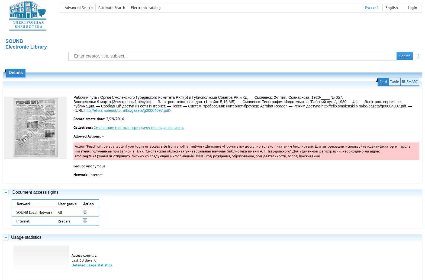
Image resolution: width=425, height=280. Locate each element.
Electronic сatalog (146, 7)
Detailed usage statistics (92, 265)
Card (383, 81)
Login (412, 7)
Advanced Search (79, 7)
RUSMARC (410, 81)
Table (394, 81)
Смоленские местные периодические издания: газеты (139, 127)
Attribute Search (111, 7)
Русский (372, 7)
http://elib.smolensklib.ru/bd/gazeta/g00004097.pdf (126, 110)
